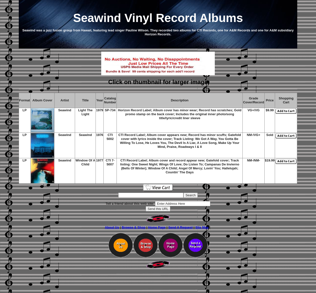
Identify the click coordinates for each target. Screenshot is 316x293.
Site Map (201, 227)
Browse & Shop (133, 227)
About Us (112, 227)
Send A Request (180, 227)
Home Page (157, 227)
